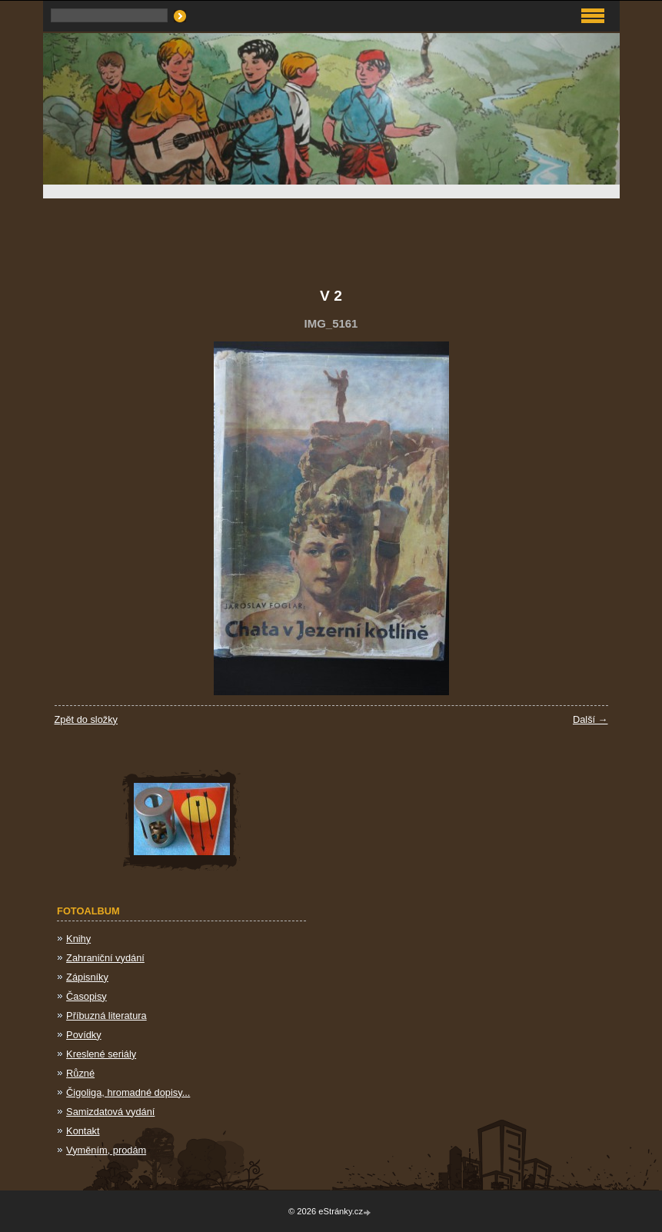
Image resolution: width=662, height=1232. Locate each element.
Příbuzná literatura (106, 1015)
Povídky (83, 1035)
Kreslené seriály (101, 1054)
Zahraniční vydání (105, 958)
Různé (80, 1073)
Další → (590, 719)
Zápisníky (87, 977)
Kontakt (82, 1131)
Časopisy (86, 996)
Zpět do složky (86, 719)
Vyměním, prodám (106, 1150)
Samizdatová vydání (110, 1111)
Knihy (78, 938)
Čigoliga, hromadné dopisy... (128, 1092)
